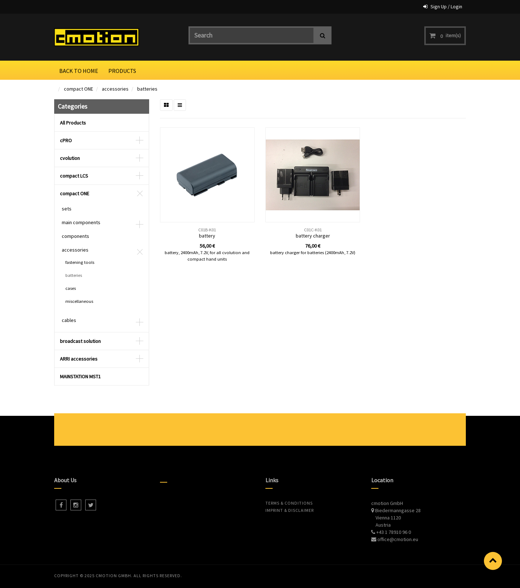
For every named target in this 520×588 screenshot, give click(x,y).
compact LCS (74, 176)
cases (70, 288)
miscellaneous (79, 301)
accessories (115, 89)
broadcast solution (80, 341)
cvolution (70, 158)
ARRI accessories (79, 359)
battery (207, 235)
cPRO (66, 140)
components (75, 236)
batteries (147, 89)
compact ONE (78, 89)
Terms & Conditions (289, 503)
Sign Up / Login (446, 6)
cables (69, 320)
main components (81, 222)
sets (67, 208)
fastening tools (79, 262)
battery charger (313, 235)
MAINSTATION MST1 (80, 376)
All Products (73, 122)
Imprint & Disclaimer (289, 510)
